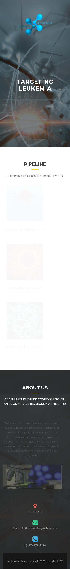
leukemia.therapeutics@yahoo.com (35, 528)
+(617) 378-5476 (35, 545)
